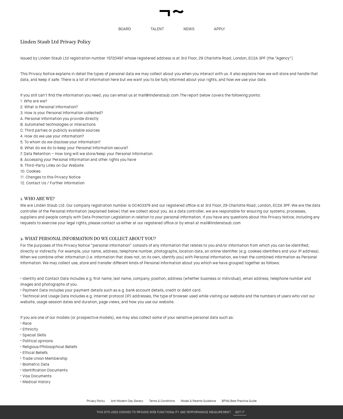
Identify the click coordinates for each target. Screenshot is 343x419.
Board (124, 28)
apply (219, 28)
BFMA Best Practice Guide (239, 401)
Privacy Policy (96, 401)
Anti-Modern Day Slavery (127, 401)
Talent (157, 28)
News (188, 28)
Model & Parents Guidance (198, 401)
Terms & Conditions (162, 401)
